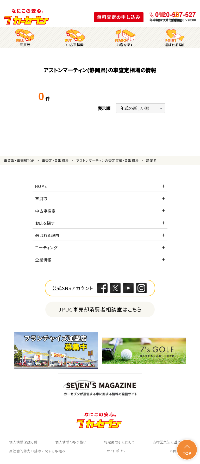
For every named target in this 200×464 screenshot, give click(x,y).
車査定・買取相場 (55, 160)
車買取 (41, 198)
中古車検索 (45, 210)
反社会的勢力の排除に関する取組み (37, 450)
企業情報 (43, 259)
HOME (41, 186)
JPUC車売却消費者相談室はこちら (100, 309)
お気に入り (161, 20)
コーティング (46, 247)
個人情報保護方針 (23, 441)
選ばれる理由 (47, 235)
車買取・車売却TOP (19, 160)
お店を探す (45, 223)
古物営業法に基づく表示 (172, 441)
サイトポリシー (118, 450)
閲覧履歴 (176, 20)
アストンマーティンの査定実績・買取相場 (107, 160)
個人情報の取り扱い (70, 441)
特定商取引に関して (119, 441)
